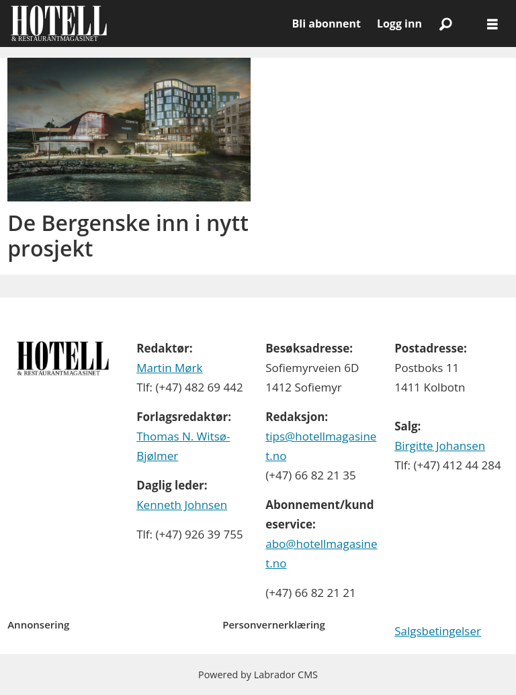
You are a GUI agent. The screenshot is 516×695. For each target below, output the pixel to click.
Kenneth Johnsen (181, 504)
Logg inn (399, 23)
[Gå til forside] (59, 23)
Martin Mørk (169, 367)
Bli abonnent (326, 23)
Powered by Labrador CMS (258, 674)
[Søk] (445, 23)
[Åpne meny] (492, 24)
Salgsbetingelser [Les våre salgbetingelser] (437, 631)
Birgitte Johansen (439, 445)
